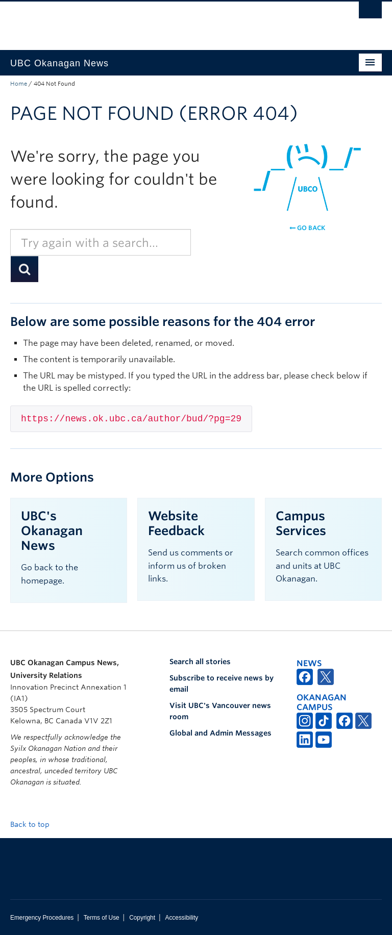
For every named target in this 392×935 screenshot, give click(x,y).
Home (18, 83)
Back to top (34, 824)
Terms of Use (101, 917)
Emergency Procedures (42, 917)
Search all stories (200, 662)
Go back (307, 228)
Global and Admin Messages (220, 733)
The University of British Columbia (168, 21)
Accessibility (181, 917)
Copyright (142, 917)
